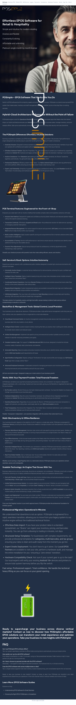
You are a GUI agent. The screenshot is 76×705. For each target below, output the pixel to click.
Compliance (44, 2)
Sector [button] (60, 2)
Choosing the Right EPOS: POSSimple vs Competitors (20, 694)
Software (5, 2)
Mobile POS (19, 2)
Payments (37, 2)
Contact (5, 4)
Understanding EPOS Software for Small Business (19, 690)
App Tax (65, 2)
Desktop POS (11, 2)
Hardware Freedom (53, 2)
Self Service (26, 2)
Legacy (32, 2)
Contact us (19, 631)
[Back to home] (17, 8)
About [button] (70, 2)
